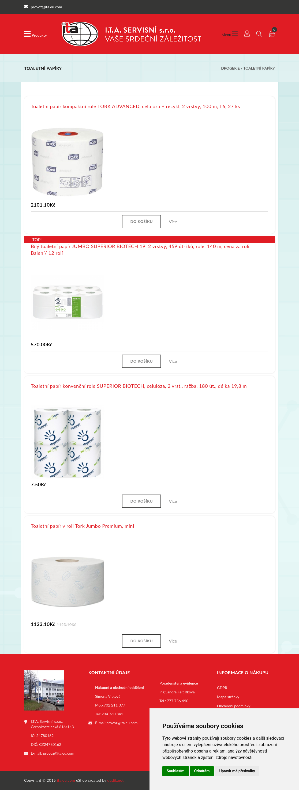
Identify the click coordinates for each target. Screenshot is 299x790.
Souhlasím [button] (176, 771)
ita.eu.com (66, 780)
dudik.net (115, 780)
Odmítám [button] (202, 771)
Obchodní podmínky (234, 706)
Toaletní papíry (259, 68)
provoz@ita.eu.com (58, 753)
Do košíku (141, 221)
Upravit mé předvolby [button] (237, 771)
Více (173, 221)
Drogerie (230, 68)
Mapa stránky (228, 696)
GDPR (222, 687)
